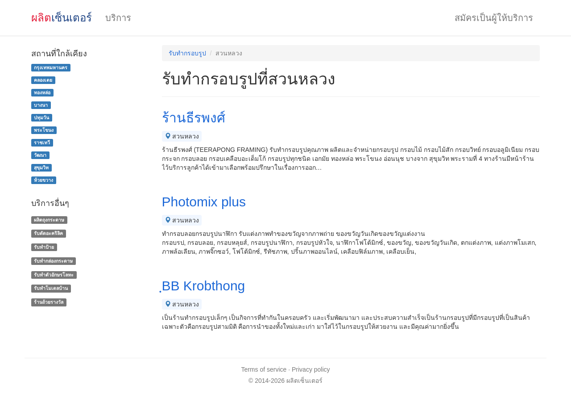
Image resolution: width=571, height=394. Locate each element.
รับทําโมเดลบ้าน (51, 288)
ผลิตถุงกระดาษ (49, 219)
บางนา (41, 105)
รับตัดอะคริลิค (48, 233)
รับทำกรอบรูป (187, 53)
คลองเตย (43, 80)
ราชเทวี (42, 142)
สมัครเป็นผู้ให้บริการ (494, 18)
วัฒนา (40, 155)
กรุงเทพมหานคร (50, 67)
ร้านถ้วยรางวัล (48, 302)
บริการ (118, 18)
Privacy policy (311, 369)
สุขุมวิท (41, 167)
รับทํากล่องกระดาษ (53, 261)
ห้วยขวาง (43, 180)
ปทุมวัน (41, 117)
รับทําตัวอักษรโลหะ (54, 274)
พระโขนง (44, 130)
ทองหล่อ (42, 92)
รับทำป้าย (44, 247)
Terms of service (263, 369)
